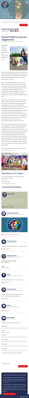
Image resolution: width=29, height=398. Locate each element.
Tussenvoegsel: (4, 339)
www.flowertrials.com (7, 150)
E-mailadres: (4, 348)
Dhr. (4, 332)
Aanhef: (3, 330)
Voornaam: (3, 335)
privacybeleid (6, 382)
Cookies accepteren (10, 393)
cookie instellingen (21, 387)
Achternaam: (4, 343)
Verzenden (24, 366)
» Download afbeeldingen (11, 187)
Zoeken (24, 25)
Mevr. (8, 332)
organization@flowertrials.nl (9, 183)
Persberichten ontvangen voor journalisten (12, 352)
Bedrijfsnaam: (4, 326)
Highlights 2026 (6, 248)
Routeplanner (6, 298)
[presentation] (17, 358)
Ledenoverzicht (6, 282)
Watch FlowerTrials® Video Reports (11, 234)
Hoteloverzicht (6, 310)
